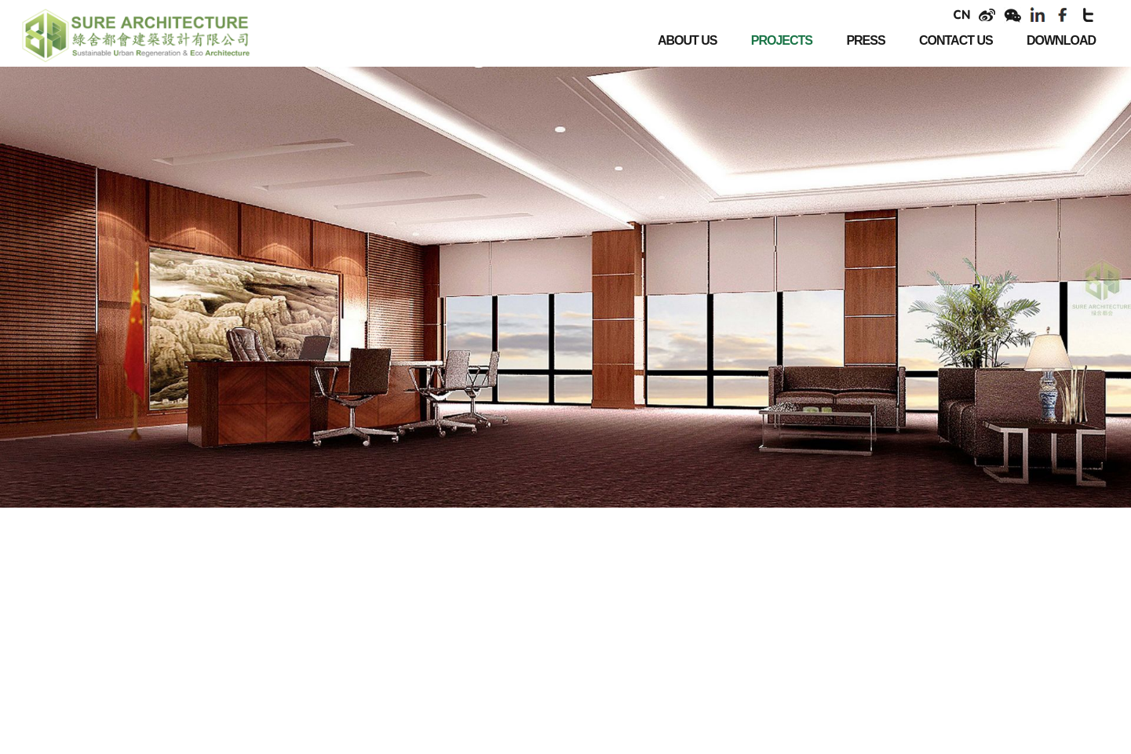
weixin (1012, 15)
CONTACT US (956, 40)
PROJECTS (781, 40)
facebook (1062, 15)
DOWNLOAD (1061, 40)
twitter (1087, 15)
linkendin (1037, 15)
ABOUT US (687, 40)
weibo (987, 15)
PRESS (865, 40)
